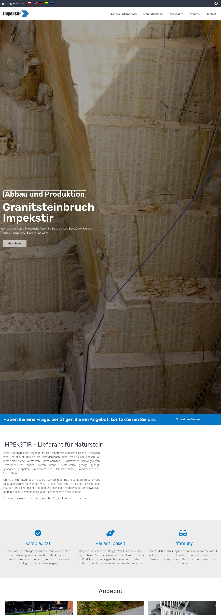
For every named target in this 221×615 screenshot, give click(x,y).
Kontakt (211, 14)
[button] (14, 247)
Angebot (176, 14)
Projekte (195, 14)
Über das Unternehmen (123, 14)
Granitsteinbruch (153, 14)
